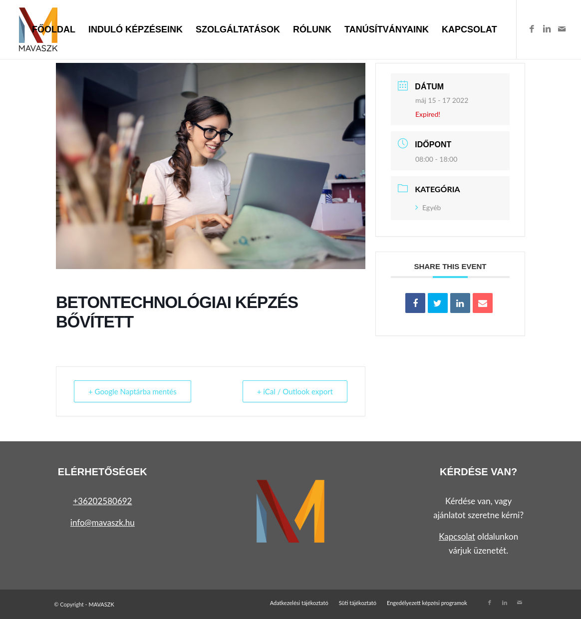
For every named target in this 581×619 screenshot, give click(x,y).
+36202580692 (102, 501)
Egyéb (428, 207)
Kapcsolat (457, 536)
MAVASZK (101, 604)
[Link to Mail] (562, 28)
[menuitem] (53, 29)
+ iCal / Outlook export (295, 391)
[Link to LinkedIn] (547, 28)
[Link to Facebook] (532, 28)
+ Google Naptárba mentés (132, 391)
